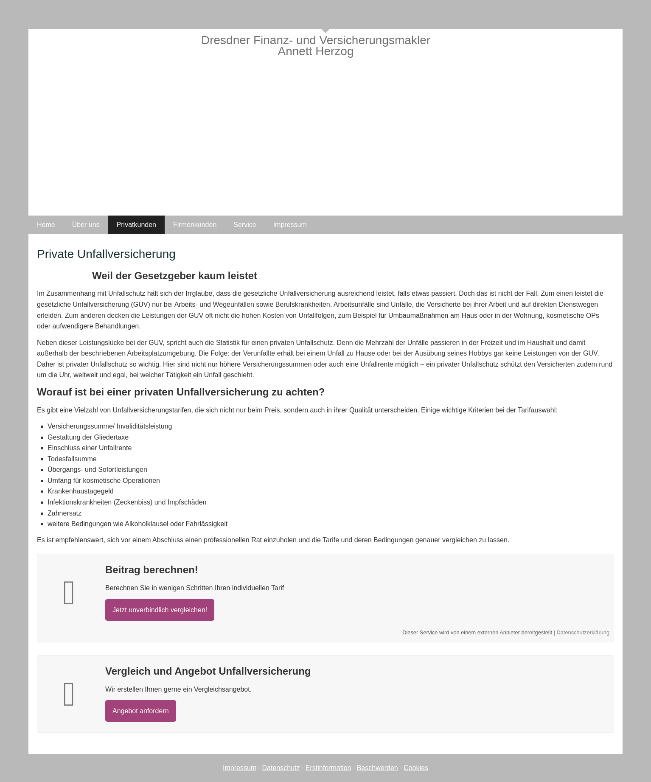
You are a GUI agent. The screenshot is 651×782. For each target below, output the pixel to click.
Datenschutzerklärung (583, 632)
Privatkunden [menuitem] (136, 224)
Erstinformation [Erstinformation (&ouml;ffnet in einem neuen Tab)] (328, 767)
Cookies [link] (416, 767)
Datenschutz (281, 767)
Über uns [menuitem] (86, 224)
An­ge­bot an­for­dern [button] (140, 711)
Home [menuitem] (46, 224)
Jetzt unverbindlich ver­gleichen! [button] (159, 610)
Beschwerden (377, 767)
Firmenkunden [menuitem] (194, 224)
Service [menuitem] (244, 224)
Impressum (239, 767)
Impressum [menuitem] (290, 224)
